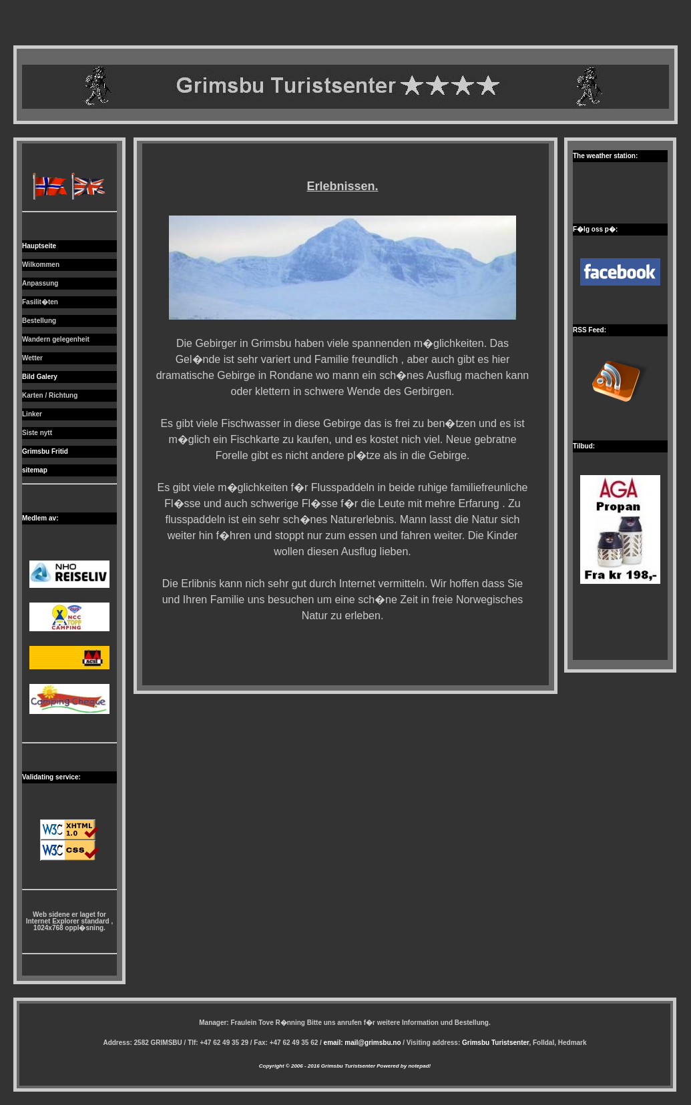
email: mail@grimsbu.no (362, 1042)
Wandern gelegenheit (55, 339)
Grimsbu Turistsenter (495, 1042)
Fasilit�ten (40, 302)
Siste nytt (37, 432)
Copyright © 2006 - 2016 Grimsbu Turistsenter (317, 1066)
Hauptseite (39, 246)
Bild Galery (39, 376)
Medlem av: (40, 518)
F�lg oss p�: (595, 229)
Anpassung (40, 283)
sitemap (34, 470)
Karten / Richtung (49, 395)
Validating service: (51, 777)
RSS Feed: (589, 330)
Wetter (32, 358)
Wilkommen (40, 264)
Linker (32, 414)
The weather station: (605, 155)
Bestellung (39, 320)
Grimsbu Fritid (45, 451)
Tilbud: (584, 446)
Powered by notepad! (403, 1066)
